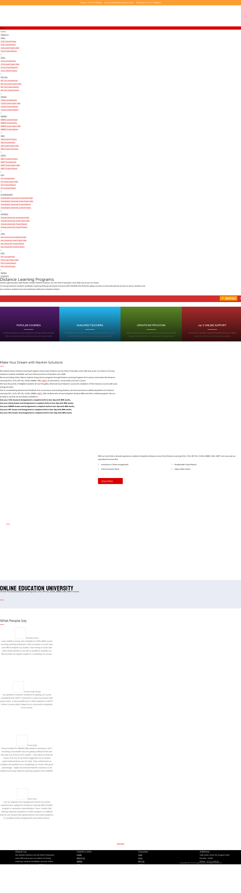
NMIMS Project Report (9, 129)
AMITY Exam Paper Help (10, 165)
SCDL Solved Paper (8, 41)
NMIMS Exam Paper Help (11, 126)
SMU (3, 136)
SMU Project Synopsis (9, 149)
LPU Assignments (8, 178)
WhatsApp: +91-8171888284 (148, 2)
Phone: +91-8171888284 (91, 2)
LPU (2, 175)
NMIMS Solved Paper (9, 119)
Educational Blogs (85, 882)
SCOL (3, 58)
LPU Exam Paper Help (9, 181)
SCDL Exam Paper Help (10, 48)
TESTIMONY (81, 872)
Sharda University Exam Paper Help (15, 220)
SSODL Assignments (9, 100)
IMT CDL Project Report (10, 87)
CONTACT (5, 276)
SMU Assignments (8, 142)
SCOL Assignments (8, 61)
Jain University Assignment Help (13, 237)
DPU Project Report (8, 263)
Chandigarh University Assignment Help (17, 198)
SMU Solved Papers (9, 139)
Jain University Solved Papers (13, 246)
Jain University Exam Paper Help (14, 240)
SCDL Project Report (9, 51)
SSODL (4, 97)
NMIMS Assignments (9, 123)
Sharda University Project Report (14, 224)
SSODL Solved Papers (9, 109)
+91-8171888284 (212, 862)
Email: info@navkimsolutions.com (118, 2)
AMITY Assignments (8, 162)
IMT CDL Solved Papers (10, 90)
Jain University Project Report (12, 243)
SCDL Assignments (8, 44)
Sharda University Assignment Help (15, 217)
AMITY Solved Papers (9, 159)
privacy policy (83, 875)
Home (3, 31)
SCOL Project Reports (9, 67)
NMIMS (4, 116)
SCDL (3, 38)
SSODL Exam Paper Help (10, 103)
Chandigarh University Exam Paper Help (17, 201)
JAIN (3, 234)
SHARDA (4, 214)
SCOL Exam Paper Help (10, 64)
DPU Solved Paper (8, 266)
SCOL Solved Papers (9, 70)
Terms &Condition (85, 878)
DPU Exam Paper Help (9, 260)
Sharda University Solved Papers (14, 227)
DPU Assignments (8, 256)
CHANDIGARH (7, 195)
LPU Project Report (8, 185)
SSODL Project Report (9, 106)
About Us (5, 35)
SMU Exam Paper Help (10, 145)
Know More (107, 482)
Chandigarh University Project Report (16, 204)
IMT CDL (4, 77)
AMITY (3, 155)
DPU (3, 253)
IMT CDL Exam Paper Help (11, 83)
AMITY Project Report (9, 168)
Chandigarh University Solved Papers (16, 207)
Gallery (4, 273)
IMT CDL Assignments (9, 80)
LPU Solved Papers (8, 188)
